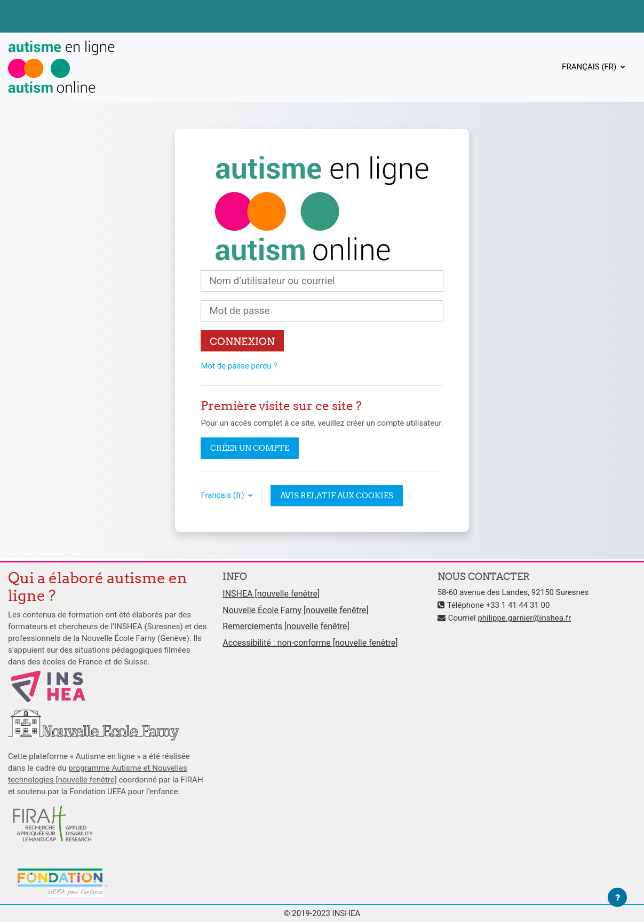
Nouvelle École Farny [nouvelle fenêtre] (295, 610)
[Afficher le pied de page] (617, 897)
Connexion (242, 341)
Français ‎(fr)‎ (590, 67)
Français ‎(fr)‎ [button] (223, 495)
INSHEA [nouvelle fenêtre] (271, 594)
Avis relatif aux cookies (336, 495)
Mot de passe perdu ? (239, 366)
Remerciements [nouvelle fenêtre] (285, 626)
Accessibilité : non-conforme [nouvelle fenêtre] (309, 643)
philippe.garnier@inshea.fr (524, 618)
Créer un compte (249, 448)
